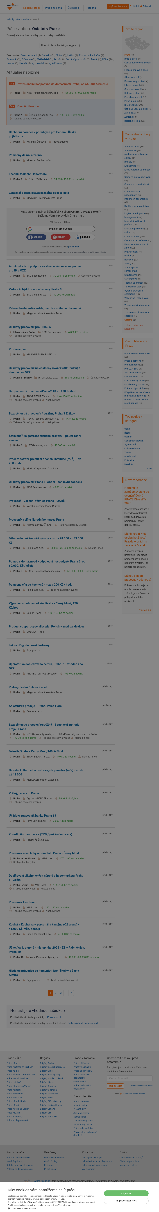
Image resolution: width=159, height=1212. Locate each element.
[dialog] (79, 1197)
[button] (54, 1208)
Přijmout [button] (126, 1193)
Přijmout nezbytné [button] (126, 1200)
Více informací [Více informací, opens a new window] (64, 1205)
